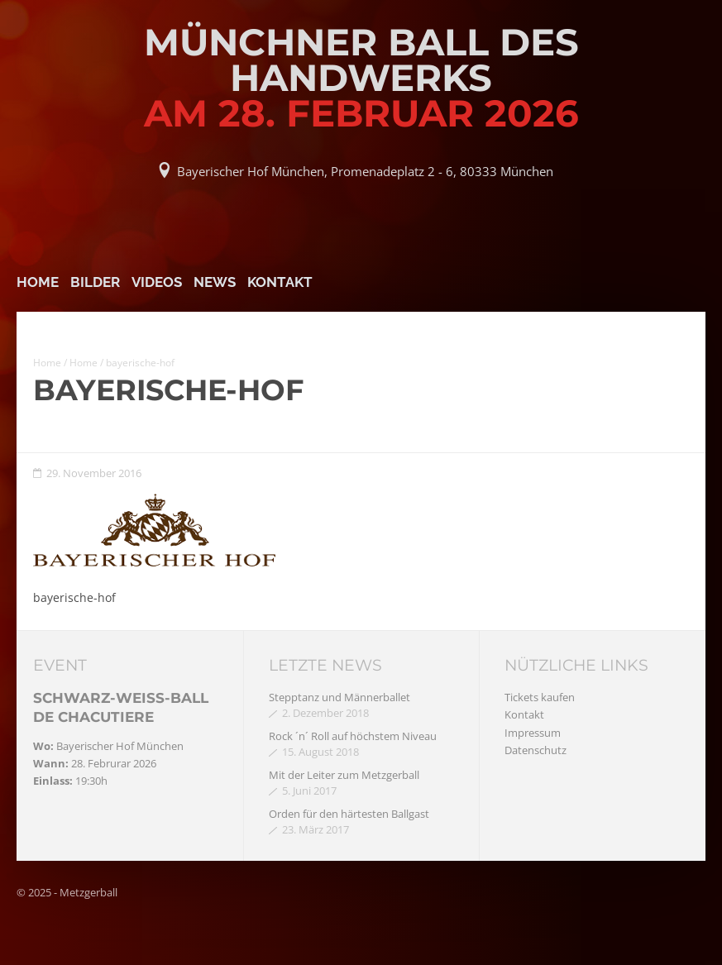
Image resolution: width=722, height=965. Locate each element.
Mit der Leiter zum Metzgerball (344, 774)
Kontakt (280, 282)
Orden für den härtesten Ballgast (349, 813)
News (215, 282)
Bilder (95, 282)
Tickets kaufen (539, 697)
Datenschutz (535, 750)
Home (38, 282)
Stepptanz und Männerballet (339, 697)
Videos (156, 282)
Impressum (532, 732)
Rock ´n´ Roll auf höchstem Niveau (353, 736)
